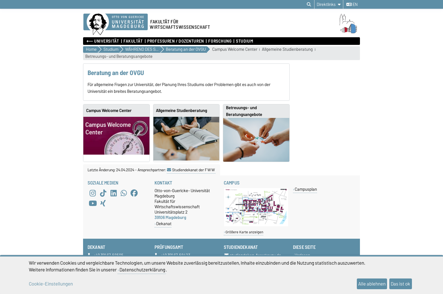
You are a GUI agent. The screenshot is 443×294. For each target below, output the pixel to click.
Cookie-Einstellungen (51, 284)
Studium (244, 41)
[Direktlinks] (328, 4)
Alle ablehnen (372, 284)
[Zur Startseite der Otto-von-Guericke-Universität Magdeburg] (115, 24)
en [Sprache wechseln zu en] (352, 4)
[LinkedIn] (113, 193)
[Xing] (103, 203)
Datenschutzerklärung (142, 270)
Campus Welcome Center (234, 49)
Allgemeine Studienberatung (287, 49)
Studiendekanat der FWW (191, 169)
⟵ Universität (102, 41)
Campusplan (306, 189)
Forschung (219, 41)
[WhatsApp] (124, 193)
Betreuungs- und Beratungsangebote (119, 56)
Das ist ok (400, 284)
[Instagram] (93, 193)
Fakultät (133, 41)
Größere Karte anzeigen (244, 232)
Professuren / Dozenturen (175, 41)
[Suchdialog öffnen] (309, 4)
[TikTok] (103, 193)
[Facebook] (134, 193)
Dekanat (163, 223)
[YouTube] (93, 203)
